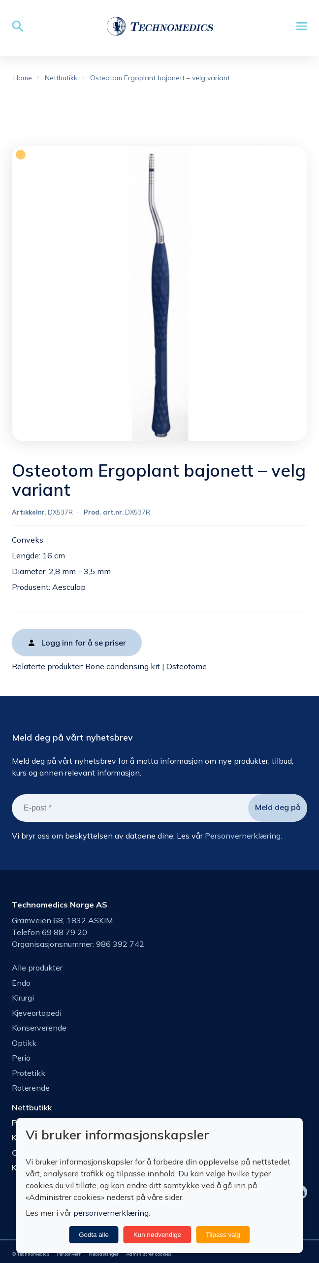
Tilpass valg (223, 1234)
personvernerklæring (111, 1213)
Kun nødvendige (157, 1234)
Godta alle (94, 1234)
